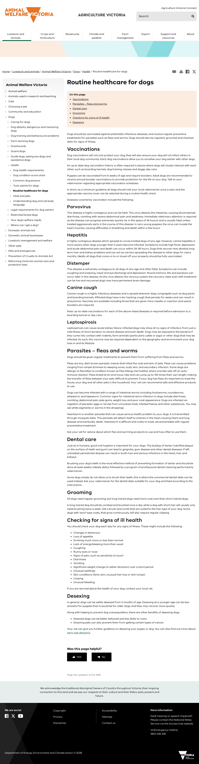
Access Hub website (181, 723)
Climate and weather (96, 36)
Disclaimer (59, 723)
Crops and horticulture (47, 36)
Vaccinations (80, 99)
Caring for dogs (20, 122)
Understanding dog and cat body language (33, 202)
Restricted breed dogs (24, 215)
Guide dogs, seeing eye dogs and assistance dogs (31, 158)
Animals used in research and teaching (32, 96)
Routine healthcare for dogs (30, 191)
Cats (11, 101)
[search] (166, 16)
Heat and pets (21, 196)
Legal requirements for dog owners (32, 210)
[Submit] (193, 16)
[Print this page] (181, 72)
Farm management (125, 36)
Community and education (24, 111)
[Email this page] (174, 72)
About (190, 34)
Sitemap (107, 717)
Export (145, 34)
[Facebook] (187, 71)
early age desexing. (79, 632)
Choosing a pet (17, 106)
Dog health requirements (28, 170)
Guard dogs (18, 151)
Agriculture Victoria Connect (179, 8)
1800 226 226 (158, 734)
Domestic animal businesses (25, 235)
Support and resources (168, 36)
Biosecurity (72, 34)
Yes (79, 657)
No (103, 657)
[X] (194, 71)
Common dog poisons (26, 180)
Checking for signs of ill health (91, 118)
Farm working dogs (22, 141)
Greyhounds (18, 146)
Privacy (57, 717)
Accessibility (109, 710)
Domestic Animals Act (21, 230)
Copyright (59, 710)
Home (6, 71)
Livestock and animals (15, 36)
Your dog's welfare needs (26, 220)
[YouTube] (20, 716)
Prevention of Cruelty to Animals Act (30, 256)
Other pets (14, 246)
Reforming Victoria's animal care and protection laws (31, 262)
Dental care (80, 108)
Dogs (76, 71)
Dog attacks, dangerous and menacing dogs (34, 128)
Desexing (78, 122)
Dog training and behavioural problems (35, 136)
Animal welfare (17, 91)
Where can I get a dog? (25, 225)
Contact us (108, 723)
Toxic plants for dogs (26, 185)
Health (86, 71)
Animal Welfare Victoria (56, 71)
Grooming (79, 113)
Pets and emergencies (21, 251)
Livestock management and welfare (30, 240)
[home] (29, 15)
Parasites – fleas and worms (90, 104)
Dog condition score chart (29, 175)
